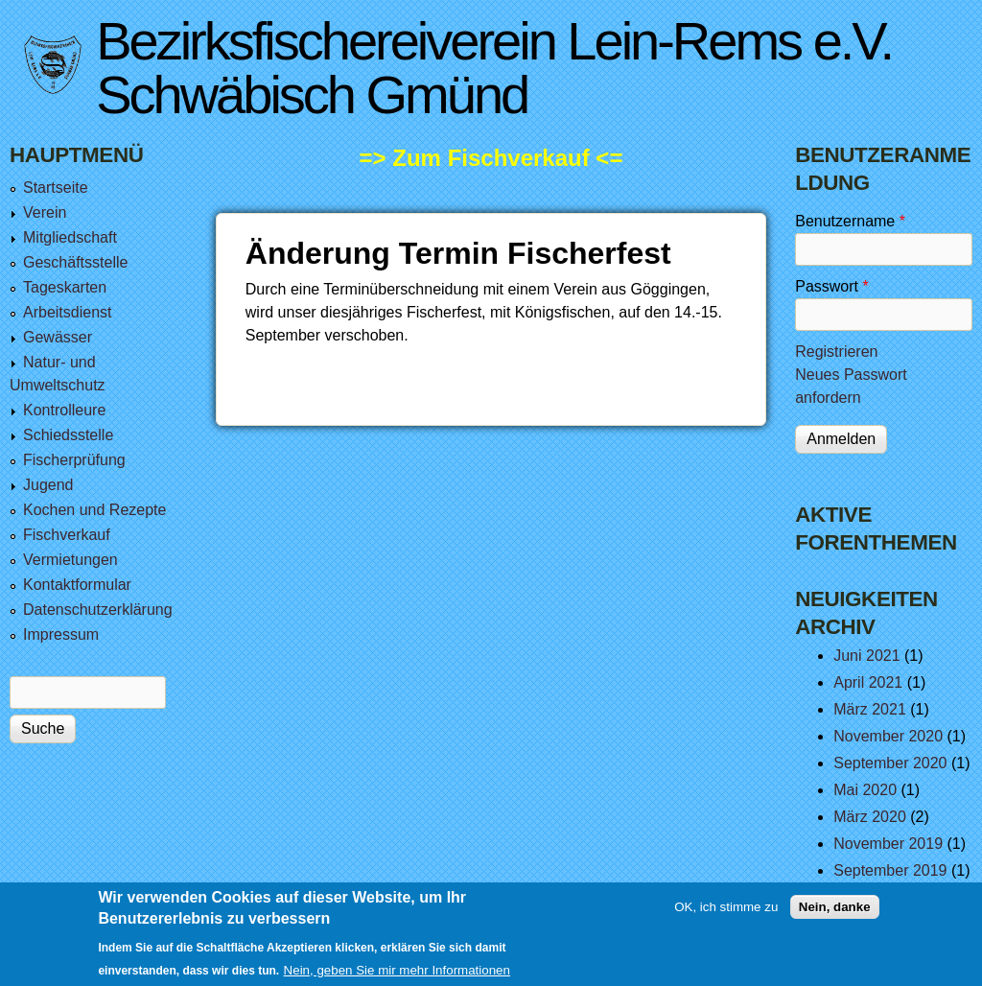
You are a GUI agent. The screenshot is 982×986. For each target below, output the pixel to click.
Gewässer (57, 337)
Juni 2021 (866, 655)
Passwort (831, 286)
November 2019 (888, 843)
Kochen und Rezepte (94, 510)
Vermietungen (70, 560)
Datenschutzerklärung (98, 609)
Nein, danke (835, 913)
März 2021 (869, 709)
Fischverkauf (66, 535)
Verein (44, 212)
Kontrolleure (64, 410)
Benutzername (850, 221)
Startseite (55, 187)
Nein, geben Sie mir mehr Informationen (397, 977)
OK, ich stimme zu (726, 913)
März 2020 (869, 817)
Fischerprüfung (74, 460)
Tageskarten (64, 287)
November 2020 (888, 736)
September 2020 (890, 763)
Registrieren (836, 351)
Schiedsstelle (68, 435)
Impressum (61, 634)
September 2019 (890, 870)
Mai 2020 (865, 790)
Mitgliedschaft (70, 237)
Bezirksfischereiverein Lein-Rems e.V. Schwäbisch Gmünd (494, 68)
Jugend (48, 485)
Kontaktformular (77, 584)
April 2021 (867, 682)
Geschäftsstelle (75, 262)
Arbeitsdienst (67, 312)
